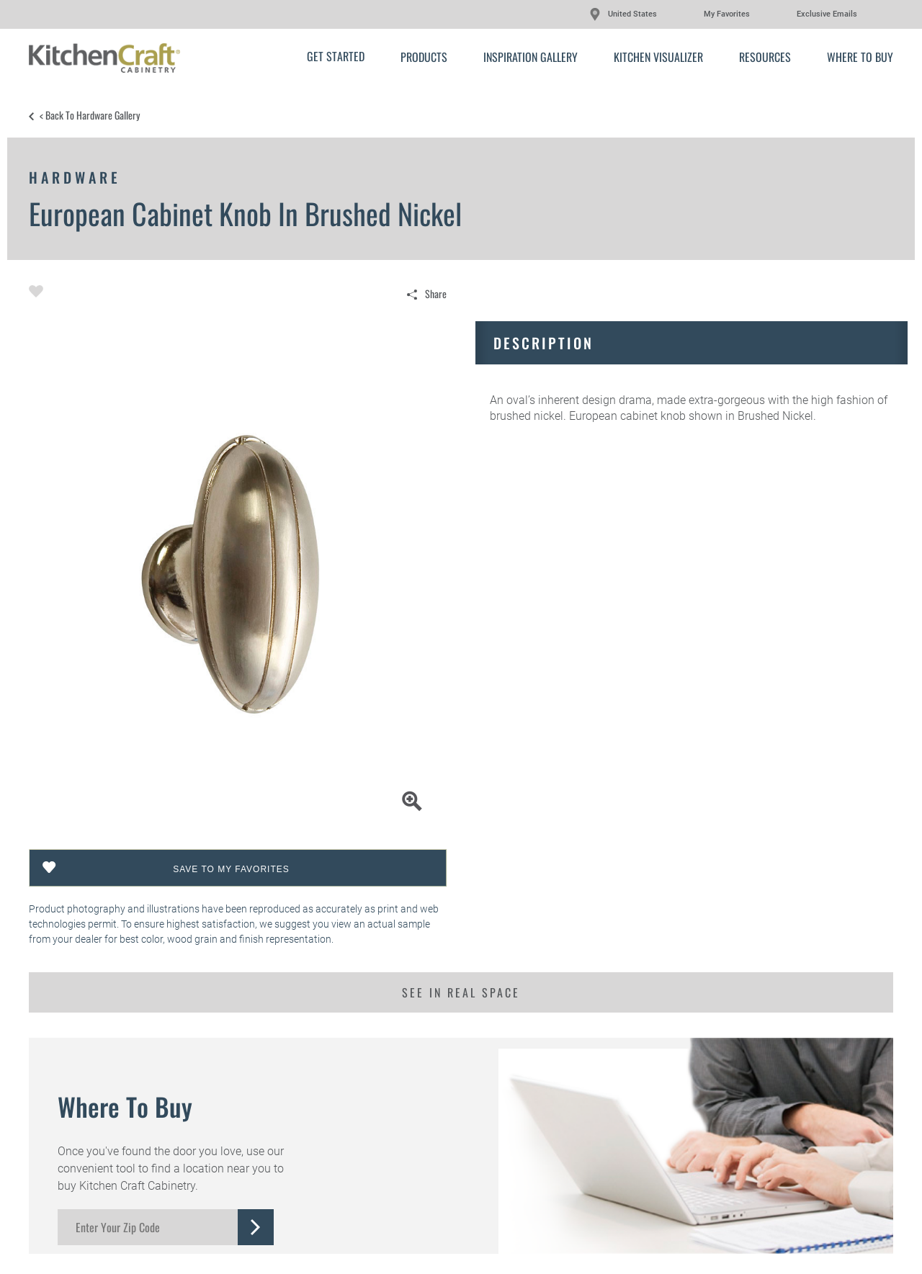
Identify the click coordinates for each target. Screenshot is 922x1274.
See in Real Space (461, 992)
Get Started (335, 56)
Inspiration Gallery (530, 57)
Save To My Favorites (231, 869)
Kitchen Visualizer (658, 57)
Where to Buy (860, 57)
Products (423, 57)
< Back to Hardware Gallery (90, 115)
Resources (765, 57)
